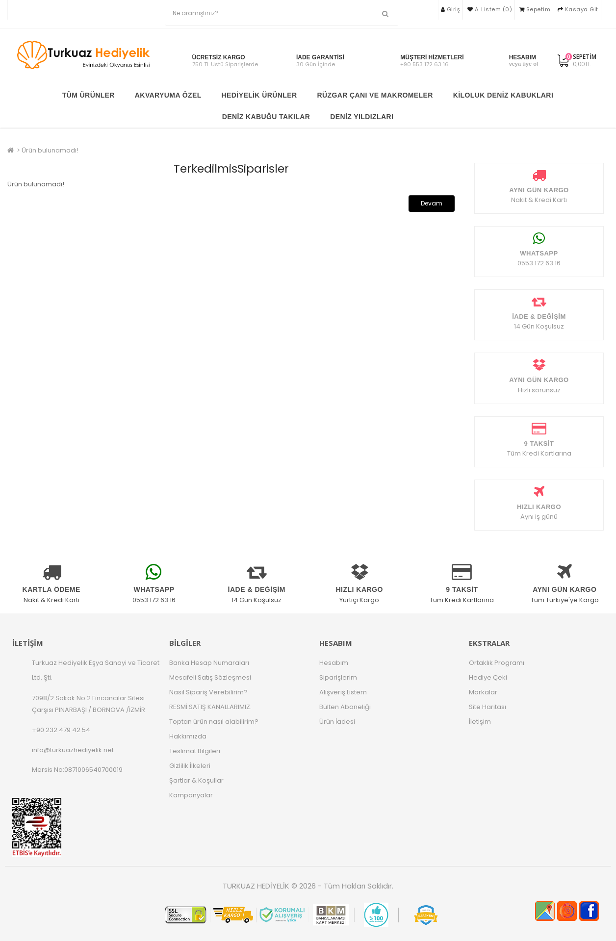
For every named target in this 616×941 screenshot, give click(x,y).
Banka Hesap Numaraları (209, 662)
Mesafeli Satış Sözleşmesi (210, 677)
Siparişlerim (338, 677)
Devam (431, 203)
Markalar (483, 692)
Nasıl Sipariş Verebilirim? (208, 692)
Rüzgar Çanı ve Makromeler (375, 95)
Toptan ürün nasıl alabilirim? (213, 721)
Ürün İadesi (337, 721)
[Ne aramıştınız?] (385, 14)
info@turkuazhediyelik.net (73, 750)
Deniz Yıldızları (361, 117)
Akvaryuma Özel (168, 95)
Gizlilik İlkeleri (189, 765)
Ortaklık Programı (496, 662)
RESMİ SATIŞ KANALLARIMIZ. (210, 707)
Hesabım (333, 662)
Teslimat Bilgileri (194, 751)
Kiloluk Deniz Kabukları (503, 95)
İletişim (480, 721)
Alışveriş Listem (343, 692)
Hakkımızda (187, 736)
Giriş (451, 9)
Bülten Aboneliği (345, 707)
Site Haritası (487, 707)
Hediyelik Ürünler (259, 95)
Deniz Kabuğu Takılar (266, 117)
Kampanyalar (191, 795)
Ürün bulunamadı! (50, 150)
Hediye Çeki (488, 677)
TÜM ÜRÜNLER (88, 95)
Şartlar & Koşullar (196, 780)
